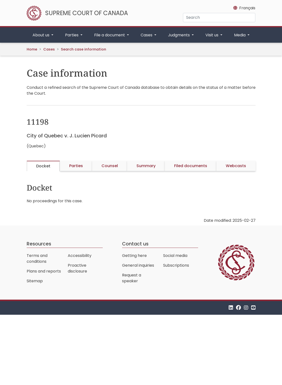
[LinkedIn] (231, 308)
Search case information (83, 49)
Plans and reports (44, 271)
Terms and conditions (37, 258)
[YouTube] (253, 308)
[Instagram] (246, 308)
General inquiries (138, 265)
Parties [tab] (76, 166)
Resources (39, 244)
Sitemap (35, 281)
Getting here (134, 255)
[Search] (219, 17)
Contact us (135, 244)
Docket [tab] (43, 166)
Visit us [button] (212, 35)
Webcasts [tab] (236, 166)
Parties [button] (72, 35)
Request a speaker (131, 278)
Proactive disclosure (77, 268)
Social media (175, 255)
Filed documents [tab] (190, 166)
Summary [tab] (146, 166)
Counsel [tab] (110, 166)
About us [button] (41, 35)
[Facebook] (238, 308)
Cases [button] (147, 35)
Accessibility (79, 255)
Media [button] (240, 35)
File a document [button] (110, 35)
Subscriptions (176, 265)
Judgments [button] (179, 35)
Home (32, 49)
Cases (49, 49)
